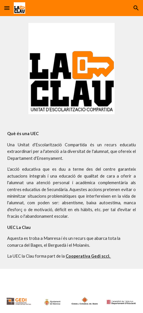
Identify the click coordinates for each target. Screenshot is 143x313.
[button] (7, 8)
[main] (71, 195)
